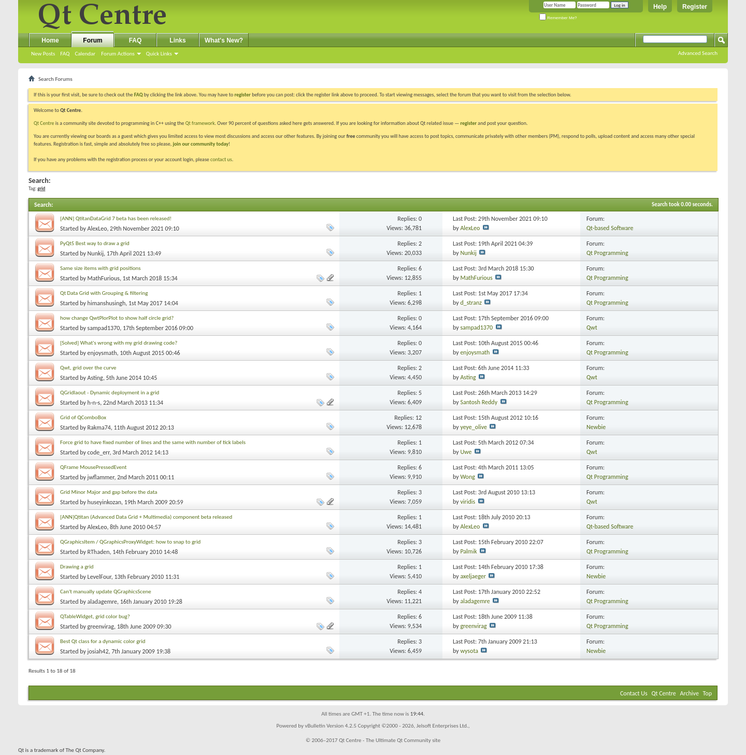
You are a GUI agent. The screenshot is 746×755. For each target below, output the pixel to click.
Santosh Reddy (478, 402)
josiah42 (98, 651)
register (469, 123)
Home (50, 40)
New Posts (43, 53)
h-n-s (94, 402)
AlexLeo (97, 228)
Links (177, 40)
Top (707, 693)
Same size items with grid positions (100, 268)
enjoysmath (102, 353)
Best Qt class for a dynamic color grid (103, 641)
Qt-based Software (610, 228)
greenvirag (101, 626)
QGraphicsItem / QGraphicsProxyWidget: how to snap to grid (130, 541)
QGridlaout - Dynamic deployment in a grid (109, 392)
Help (660, 6)
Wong (467, 476)
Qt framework (200, 123)
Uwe (465, 451)
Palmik (468, 551)
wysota (469, 650)
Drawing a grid (76, 566)
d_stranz (471, 302)
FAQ (64, 53)
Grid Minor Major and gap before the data (108, 492)
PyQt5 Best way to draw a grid (95, 243)
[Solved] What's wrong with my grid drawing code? (118, 342)
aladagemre (102, 601)
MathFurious (104, 278)
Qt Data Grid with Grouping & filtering (104, 293)
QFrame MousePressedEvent (93, 467)
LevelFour (99, 576)
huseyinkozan (105, 502)
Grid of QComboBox (83, 417)
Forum (92, 40)
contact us (221, 159)
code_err (99, 452)
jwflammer (101, 477)
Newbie (596, 427)
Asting (95, 377)
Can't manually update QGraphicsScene (105, 591)
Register (694, 6)
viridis (467, 501)
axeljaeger (473, 576)
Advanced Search (698, 53)
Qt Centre (44, 123)
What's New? (224, 40)
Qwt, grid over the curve (88, 367)
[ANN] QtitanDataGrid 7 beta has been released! (115, 218)
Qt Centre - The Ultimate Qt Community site (389, 740)
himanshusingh (107, 303)
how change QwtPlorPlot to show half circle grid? (117, 318)
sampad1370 (104, 328)
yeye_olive (473, 427)
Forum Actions (118, 53)
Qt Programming (607, 253)
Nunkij (96, 253)
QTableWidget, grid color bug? (95, 616)
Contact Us (634, 693)
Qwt (591, 327)
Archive (689, 693)
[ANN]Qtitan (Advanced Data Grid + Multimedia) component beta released (146, 517)
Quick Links (159, 53)
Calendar (85, 53)
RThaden (99, 551)
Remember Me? (558, 18)
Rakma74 (99, 427)
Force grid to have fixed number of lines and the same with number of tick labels (153, 442)
